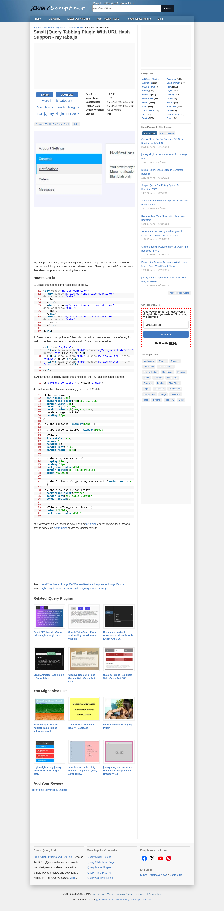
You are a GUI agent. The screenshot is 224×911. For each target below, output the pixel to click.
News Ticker (172, 378)
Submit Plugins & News (153, 875)
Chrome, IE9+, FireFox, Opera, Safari (52, 124)
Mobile (170, 99)
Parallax (160, 383)
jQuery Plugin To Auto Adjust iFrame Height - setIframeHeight (46, 727)
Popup (147, 389)
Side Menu (175, 394)
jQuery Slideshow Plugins (101, 862)
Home (38, 19)
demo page (60, 528)
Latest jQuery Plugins (78, 19)
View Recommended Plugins (58, 107)
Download (67, 94)
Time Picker (174, 383)
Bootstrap (148, 383)
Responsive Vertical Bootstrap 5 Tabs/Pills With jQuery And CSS (118, 635)
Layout (170, 91)
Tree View (169, 400)
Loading (170, 95)
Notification (159, 389)
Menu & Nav (148, 99)
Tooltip (145, 118)
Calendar (158, 378)
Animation (147, 83)
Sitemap (135, 899)
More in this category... (58, 100)
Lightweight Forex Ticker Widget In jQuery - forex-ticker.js (74, 588)
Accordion (171, 79)
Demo (45, 94)
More (72, 877)
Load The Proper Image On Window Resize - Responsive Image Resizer (83, 584)
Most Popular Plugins (108, 19)
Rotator (170, 102)
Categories (54, 19)
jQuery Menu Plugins (99, 867)
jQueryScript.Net (104, 899)
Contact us (175, 875)
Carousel (175, 361)
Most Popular (150, 133)
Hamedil (91, 524)
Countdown (149, 366)
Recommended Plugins (138, 19)
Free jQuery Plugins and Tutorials (59, 6)
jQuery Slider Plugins (99, 857)
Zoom (169, 118)
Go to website (114, 109)
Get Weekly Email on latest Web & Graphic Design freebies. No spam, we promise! (165, 314)
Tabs (146, 400)
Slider (145, 106)
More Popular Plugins (179, 293)
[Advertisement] (84, 66)
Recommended (167, 133)
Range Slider (149, 394)
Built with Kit (166, 343)
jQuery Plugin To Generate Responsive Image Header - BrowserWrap (118, 770)
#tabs (76, 124)
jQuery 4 (162, 361)
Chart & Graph (173, 83)
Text (144, 114)
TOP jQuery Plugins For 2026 (58, 114)
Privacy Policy (122, 899)
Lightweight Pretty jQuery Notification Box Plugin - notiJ (47, 770)
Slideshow (171, 106)
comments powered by (49, 789)
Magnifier (181, 372)
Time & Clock (173, 114)
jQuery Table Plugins (99, 872)
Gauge (163, 394)
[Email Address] (166, 325)
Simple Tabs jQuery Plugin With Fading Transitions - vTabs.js (82, 635)
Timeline (156, 400)
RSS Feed (147, 899)
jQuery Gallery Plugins (100, 877)
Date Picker (167, 372)
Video (181, 400)
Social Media (148, 110)
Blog (160, 19)
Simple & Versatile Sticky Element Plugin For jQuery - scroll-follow (83, 770)
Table (169, 110)
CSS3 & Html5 (148, 87)
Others (145, 102)
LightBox (146, 95)
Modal (146, 378)
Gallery (145, 91)
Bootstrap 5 (149, 361)
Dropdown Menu (166, 366)
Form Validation (151, 372)
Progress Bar (175, 389)
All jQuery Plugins (150, 79)
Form (169, 87)
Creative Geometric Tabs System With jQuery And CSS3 (81, 678)
